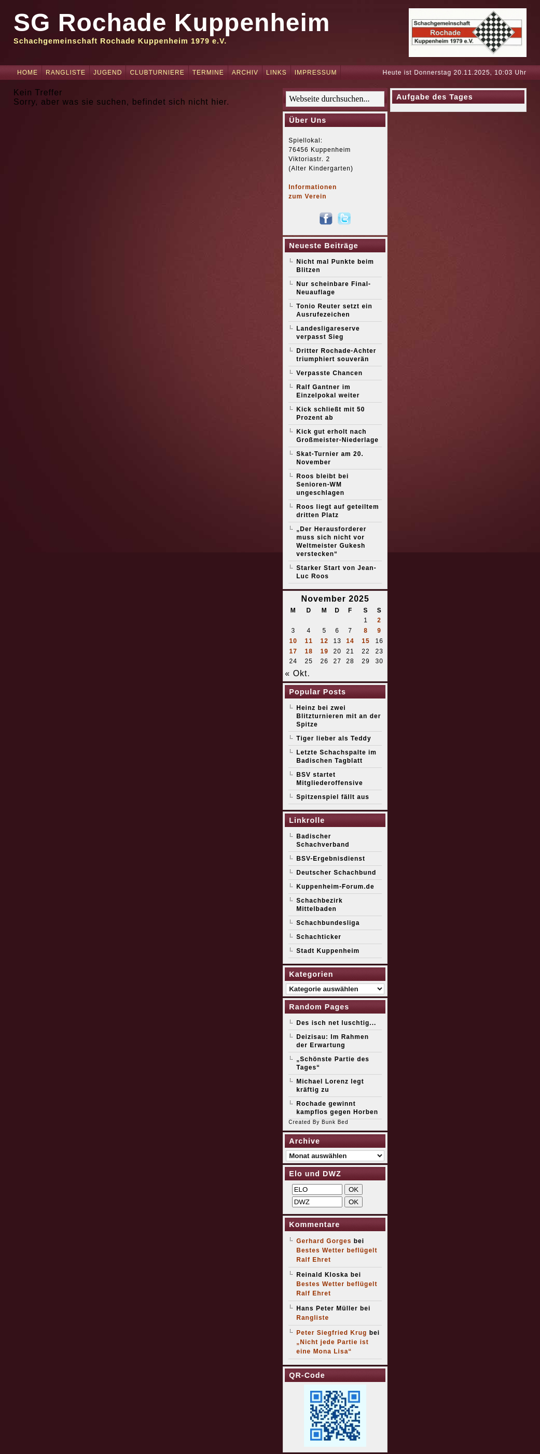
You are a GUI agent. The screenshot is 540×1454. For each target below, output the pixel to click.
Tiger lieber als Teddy (333, 738)
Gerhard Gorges (323, 1241)
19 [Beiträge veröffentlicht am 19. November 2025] (324, 651)
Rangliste (66, 72)
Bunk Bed (335, 1122)
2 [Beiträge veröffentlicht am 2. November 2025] (379, 620)
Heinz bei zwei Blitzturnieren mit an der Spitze (338, 716)
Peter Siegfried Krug (331, 1332)
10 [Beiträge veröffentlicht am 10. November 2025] (293, 641)
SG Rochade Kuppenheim (171, 22)
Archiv (245, 72)
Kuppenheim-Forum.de (335, 886)
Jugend (107, 72)
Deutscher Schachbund (336, 872)
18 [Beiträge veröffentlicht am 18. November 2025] (309, 651)
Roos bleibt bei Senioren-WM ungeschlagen (322, 484)
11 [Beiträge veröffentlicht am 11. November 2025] (309, 641)
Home (27, 72)
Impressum (316, 72)
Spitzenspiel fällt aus (332, 797)
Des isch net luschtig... (336, 1023)
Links (276, 72)
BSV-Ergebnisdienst (330, 858)
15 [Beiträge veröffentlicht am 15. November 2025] (365, 641)
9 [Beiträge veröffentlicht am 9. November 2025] (379, 630)
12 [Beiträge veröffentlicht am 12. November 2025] (324, 641)
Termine (208, 72)
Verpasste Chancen (329, 373)
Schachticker (318, 936)
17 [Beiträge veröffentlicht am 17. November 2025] (293, 651)
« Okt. (297, 673)
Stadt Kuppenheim (327, 950)
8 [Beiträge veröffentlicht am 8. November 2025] (366, 630)
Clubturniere (157, 72)
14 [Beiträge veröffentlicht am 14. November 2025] (350, 641)
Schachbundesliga (327, 922)
